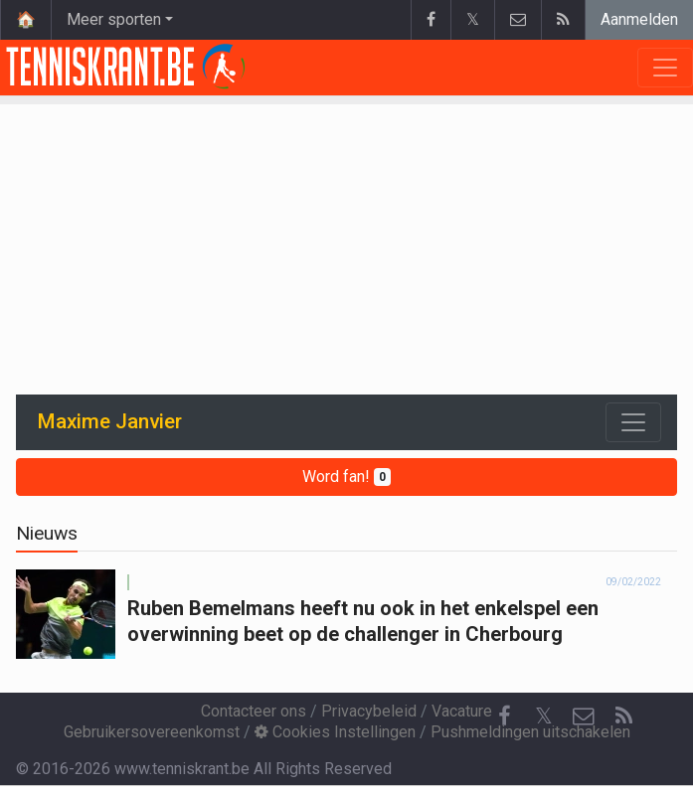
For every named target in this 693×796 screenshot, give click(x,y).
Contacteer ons (253, 711)
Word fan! (346, 476)
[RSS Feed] (623, 716)
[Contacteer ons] (584, 716)
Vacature (462, 711)
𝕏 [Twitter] (544, 716)
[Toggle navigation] (633, 422)
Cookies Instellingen (335, 731)
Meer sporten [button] (114, 19)
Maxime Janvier (110, 421)
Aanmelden (639, 19)
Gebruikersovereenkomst (152, 731)
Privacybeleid (369, 711)
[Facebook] (504, 716)
